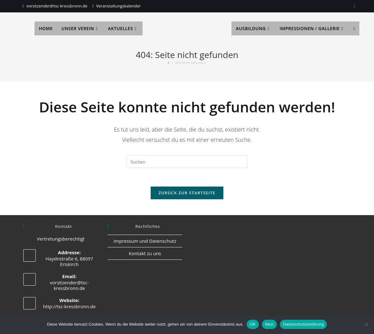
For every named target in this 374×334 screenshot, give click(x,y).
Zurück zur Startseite (187, 193)
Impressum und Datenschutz (145, 241)
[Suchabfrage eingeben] (187, 162)
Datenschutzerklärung (303, 324)
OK (253, 324)
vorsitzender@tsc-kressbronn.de (56, 6)
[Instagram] (353, 6)
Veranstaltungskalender (118, 6)
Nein (269, 324)
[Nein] (366, 324)
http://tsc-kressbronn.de (69, 307)
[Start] (168, 62)
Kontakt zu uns (145, 253)
